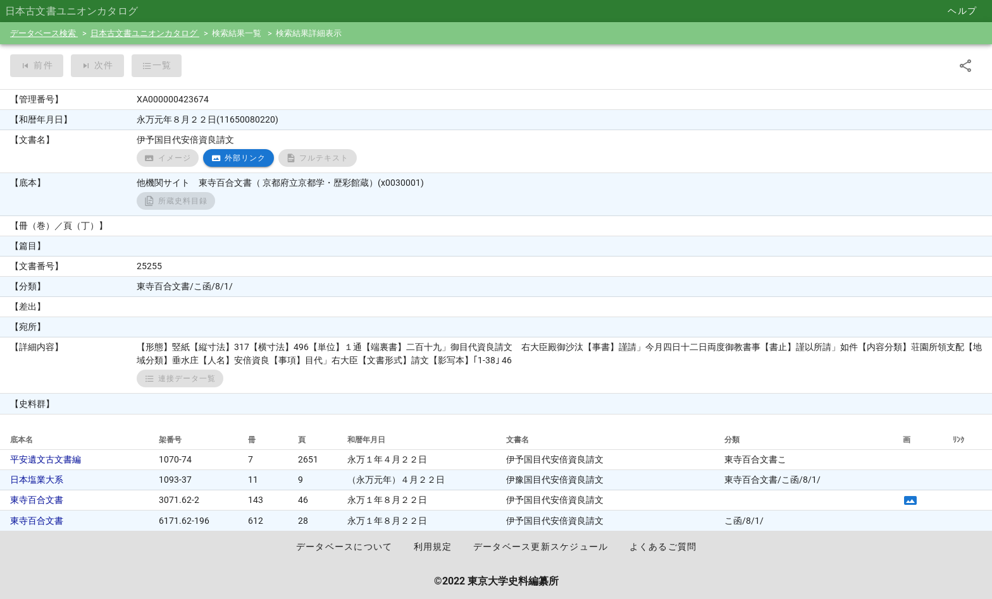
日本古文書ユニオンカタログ (144, 33)
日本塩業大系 (36, 480)
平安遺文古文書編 (45, 459)
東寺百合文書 (36, 500)
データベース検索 (44, 33)
